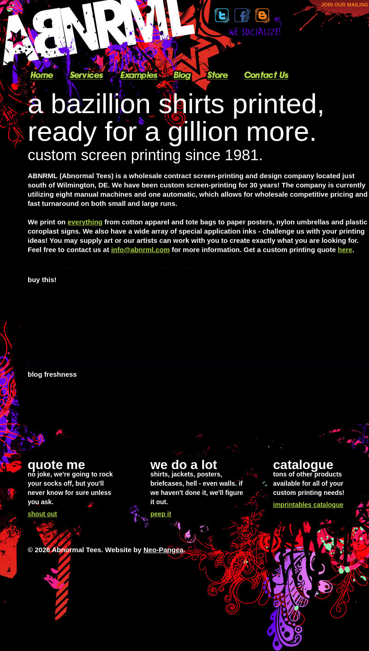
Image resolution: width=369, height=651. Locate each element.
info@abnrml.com (140, 249)
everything (84, 222)
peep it (160, 514)
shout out (42, 514)
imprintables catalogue (308, 504)
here (345, 249)
